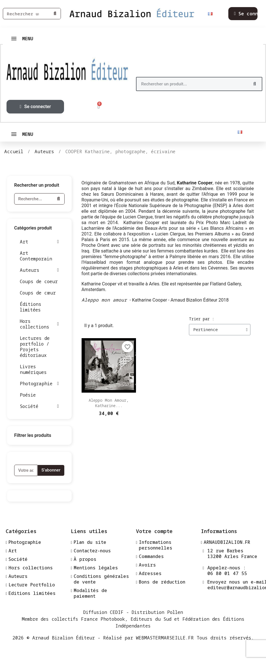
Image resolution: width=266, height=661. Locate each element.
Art (39, 242)
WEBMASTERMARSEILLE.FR (165, 638)
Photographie (39, 383)
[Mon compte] (35, 106)
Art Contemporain (36, 256)
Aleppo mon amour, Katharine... (109, 403)
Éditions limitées (30, 307)
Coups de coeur (39, 281)
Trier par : (201, 318)
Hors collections (39, 324)
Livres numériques (33, 369)
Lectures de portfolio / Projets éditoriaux (35, 346)
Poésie (28, 395)
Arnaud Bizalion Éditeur (63, 638)
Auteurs (39, 270)
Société (39, 406)
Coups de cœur (38, 293)
